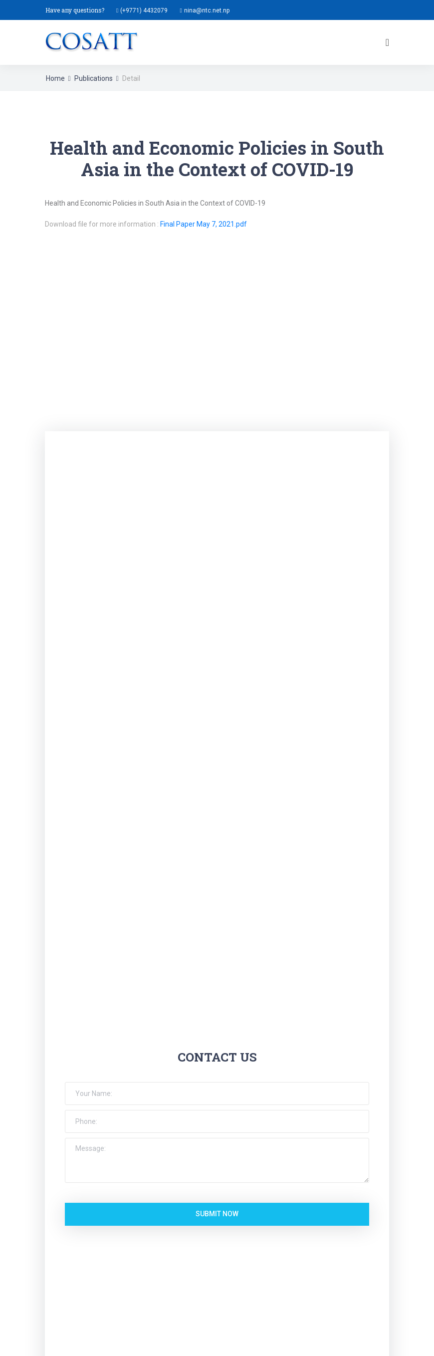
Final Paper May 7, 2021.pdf (203, 224)
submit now (217, 1214)
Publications (93, 78)
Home (55, 78)
